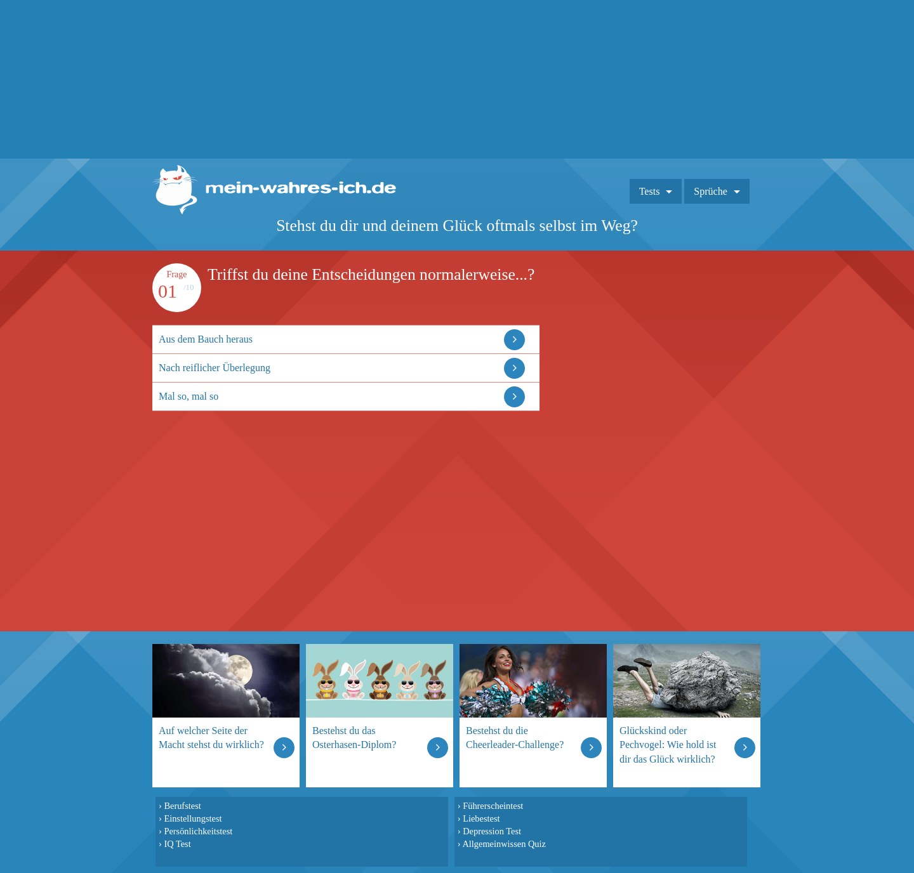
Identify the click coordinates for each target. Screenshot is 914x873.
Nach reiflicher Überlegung (214, 367)
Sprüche (710, 191)
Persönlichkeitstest (198, 831)
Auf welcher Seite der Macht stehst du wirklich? (211, 737)
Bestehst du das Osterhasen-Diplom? (354, 737)
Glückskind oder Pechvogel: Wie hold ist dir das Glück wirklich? (667, 744)
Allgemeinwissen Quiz (504, 844)
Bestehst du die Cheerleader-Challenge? (515, 737)
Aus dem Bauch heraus (206, 339)
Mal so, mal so (188, 396)
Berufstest (182, 806)
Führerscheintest (493, 806)
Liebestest (481, 818)
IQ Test (177, 844)
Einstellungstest (193, 818)
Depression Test (492, 831)
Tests (649, 191)
